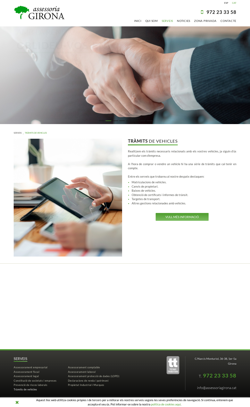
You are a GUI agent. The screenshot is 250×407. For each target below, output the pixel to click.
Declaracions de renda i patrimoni (88, 380)
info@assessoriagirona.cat (216, 388)
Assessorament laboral (82, 371)
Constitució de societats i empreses (35, 380)
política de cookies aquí (166, 404)
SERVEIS (18, 132)
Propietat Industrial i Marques (86, 384)
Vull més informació (182, 217)
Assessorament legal (26, 376)
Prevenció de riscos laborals (30, 384)
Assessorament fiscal (26, 371)
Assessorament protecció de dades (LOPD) (94, 376)
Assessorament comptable (84, 367)
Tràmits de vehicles (36, 132)
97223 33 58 (221, 12)
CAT (234, 2)
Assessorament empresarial (30, 367)
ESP (226, 2)
